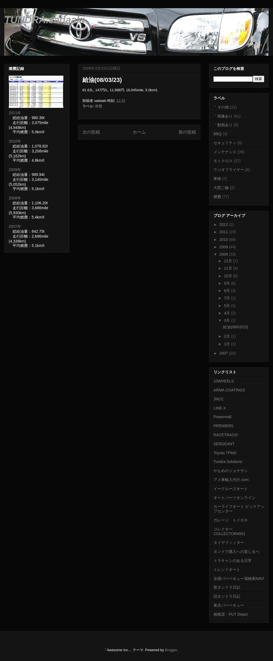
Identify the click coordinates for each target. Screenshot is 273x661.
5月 (227, 305)
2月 (227, 336)
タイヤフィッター (228, 542)
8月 (227, 290)
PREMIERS (223, 426)
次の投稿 (91, 132)
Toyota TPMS (224, 453)
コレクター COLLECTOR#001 (229, 531)
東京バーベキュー (228, 605)
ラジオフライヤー (228, 169)
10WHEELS (223, 381)
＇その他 (221, 107)
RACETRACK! (225, 435)
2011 (224, 232)
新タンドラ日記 (226, 587)
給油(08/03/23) (102, 79)
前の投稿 (187, 132)
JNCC (218, 399)
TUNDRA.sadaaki (44, 19)
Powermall (222, 417)
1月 (227, 344)
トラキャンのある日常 (232, 560)
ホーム (139, 132)
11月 (228, 268)
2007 (224, 353)
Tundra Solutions (227, 461)
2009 (224, 247)
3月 (227, 320)
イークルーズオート (230, 488)
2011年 (15, 113)
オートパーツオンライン (234, 497)
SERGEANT (224, 444)
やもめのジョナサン (230, 470)
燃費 (98, 106)
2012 (224, 224)
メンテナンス (224, 152)
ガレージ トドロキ (230, 520)
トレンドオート (226, 569)
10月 (228, 276)
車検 (217, 178)
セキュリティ (224, 143)
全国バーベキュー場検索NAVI (238, 578)
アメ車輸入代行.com (230, 479)
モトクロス (223, 161)
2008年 (15, 198)
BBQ (217, 134)
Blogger (171, 650)
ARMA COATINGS (229, 390)
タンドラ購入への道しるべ (236, 551)
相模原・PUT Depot (230, 614)
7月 (227, 298)
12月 (228, 261)
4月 (227, 313)
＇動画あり (223, 125)
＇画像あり (223, 116)
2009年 (15, 169)
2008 (224, 254)
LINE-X (219, 408)
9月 (227, 283)
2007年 (15, 226)
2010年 (15, 141)
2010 (224, 239)
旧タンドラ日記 (226, 596)
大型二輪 (221, 187)
